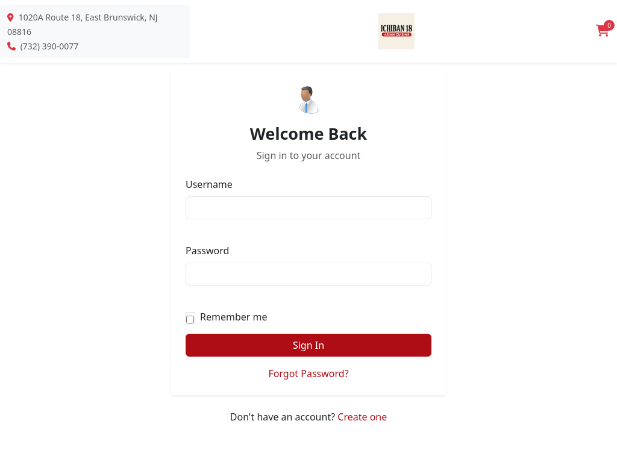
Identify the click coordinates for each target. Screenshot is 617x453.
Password (207, 250)
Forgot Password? (308, 373)
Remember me (234, 316)
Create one (362, 416)
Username (209, 184)
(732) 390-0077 (49, 46)
